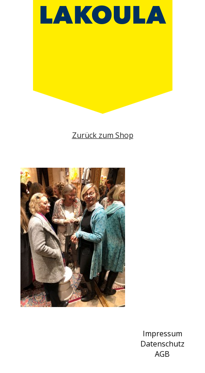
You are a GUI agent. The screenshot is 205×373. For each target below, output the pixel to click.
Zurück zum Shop (102, 135)
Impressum (162, 333)
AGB (162, 354)
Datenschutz (162, 344)
